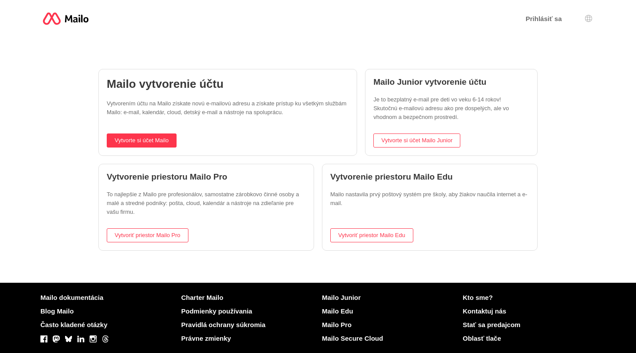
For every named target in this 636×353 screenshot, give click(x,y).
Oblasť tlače (482, 338)
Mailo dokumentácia (71, 297)
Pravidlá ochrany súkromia (223, 324)
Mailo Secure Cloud (352, 338)
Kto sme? (478, 297)
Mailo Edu (337, 311)
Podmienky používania (217, 311)
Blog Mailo (57, 311)
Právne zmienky (206, 338)
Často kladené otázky (74, 324)
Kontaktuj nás (484, 311)
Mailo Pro (337, 324)
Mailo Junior (341, 297)
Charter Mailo (202, 297)
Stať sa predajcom (491, 324)
